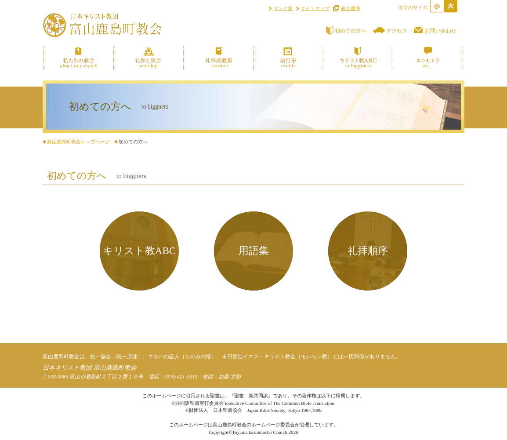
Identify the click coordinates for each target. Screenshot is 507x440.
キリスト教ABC (139, 250)
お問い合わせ (440, 31)
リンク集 (283, 8)
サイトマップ (315, 8)
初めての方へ (350, 31)
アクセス (396, 31)
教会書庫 (350, 8)
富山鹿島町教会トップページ (78, 141)
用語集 (254, 250)
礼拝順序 (368, 250)
